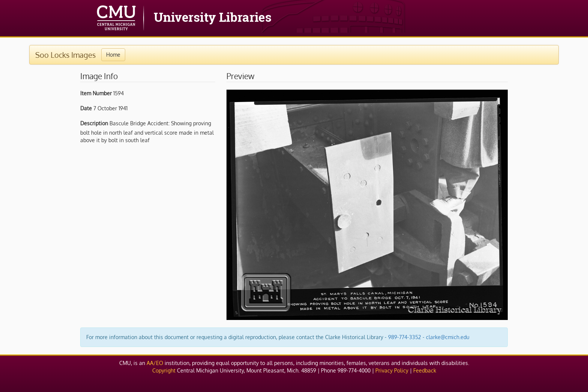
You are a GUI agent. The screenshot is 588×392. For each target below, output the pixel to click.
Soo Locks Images (65, 55)
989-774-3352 (404, 337)
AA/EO (155, 363)
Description (94, 123)
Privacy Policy (391, 370)
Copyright (164, 370)
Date (86, 108)
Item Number (96, 93)
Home (113, 54)
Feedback (424, 370)
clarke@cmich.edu (448, 337)
